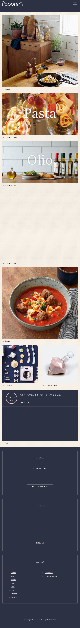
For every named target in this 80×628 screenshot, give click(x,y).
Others (12, 594)
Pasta (12, 583)
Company (47, 572)
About (12, 579)
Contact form (40, 486)
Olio (11, 587)
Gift (11, 590)
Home (12, 572)
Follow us (40, 543)
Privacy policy (49, 576)
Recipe (12, 597)
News (6, 443)
